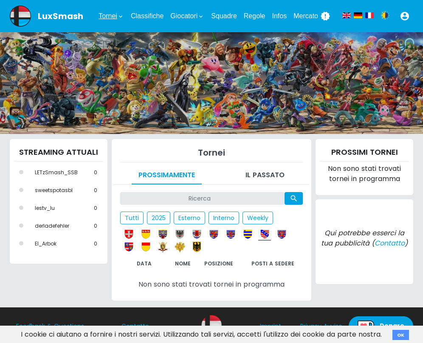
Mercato (311, 16)
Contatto (390, 243)
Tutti (132, 218)
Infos (279, 16)
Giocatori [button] (187, 16)
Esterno (189, 218)
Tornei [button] (111, 16)
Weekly (257, 218)
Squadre (224, 16)
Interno (223, 218)
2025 (159, 218)
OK (400, 335)
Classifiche (147, 16)
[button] (404, 16)
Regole (254, 16)
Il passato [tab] (265, 175)
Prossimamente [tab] (166, 175)
